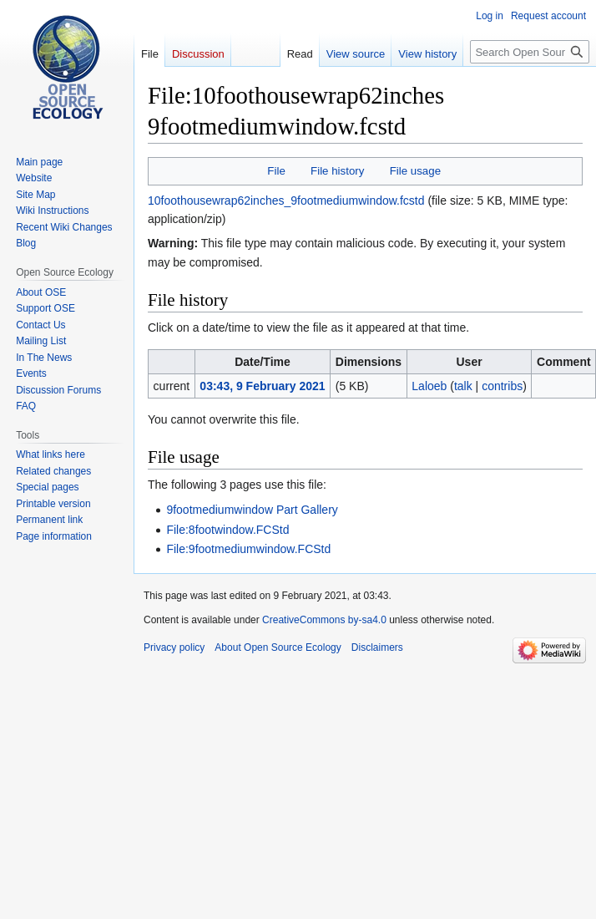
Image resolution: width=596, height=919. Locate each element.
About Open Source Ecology (278, 647)
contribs (502, 386)
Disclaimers (377, 647)
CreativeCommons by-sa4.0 (324, 620)
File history (337, 171)
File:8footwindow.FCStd (227, 529)
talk (463, 386)
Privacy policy (174, 647)
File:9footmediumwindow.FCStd (248, 549)
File (276, 171)
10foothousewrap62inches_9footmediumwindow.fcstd (286, 200)
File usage (415, 171)
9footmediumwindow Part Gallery (251, 509)
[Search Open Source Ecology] (529, 51)
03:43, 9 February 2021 (262, 386)
